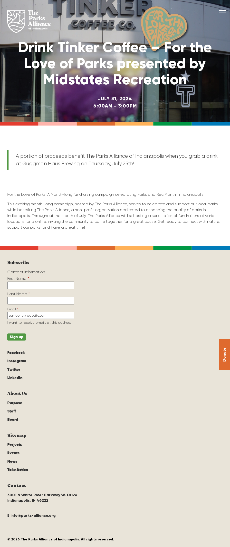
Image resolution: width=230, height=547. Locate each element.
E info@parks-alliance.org (31, 515)
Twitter (13, 370)
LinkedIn (14, 378)
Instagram (16, 361)
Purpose (14, 403)
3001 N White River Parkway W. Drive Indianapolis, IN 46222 (42, 498)
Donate (224, 354)
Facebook (16, 353)
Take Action (17, 470)
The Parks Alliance (29, 21)
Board (12, 420)
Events (13, 453)
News (12, 462)
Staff (11, 411)
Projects (14, 445)
